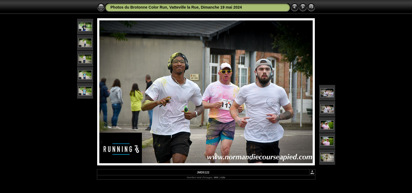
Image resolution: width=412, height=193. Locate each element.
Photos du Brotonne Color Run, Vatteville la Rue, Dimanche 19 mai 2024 (176, 7)
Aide (222, 177)
